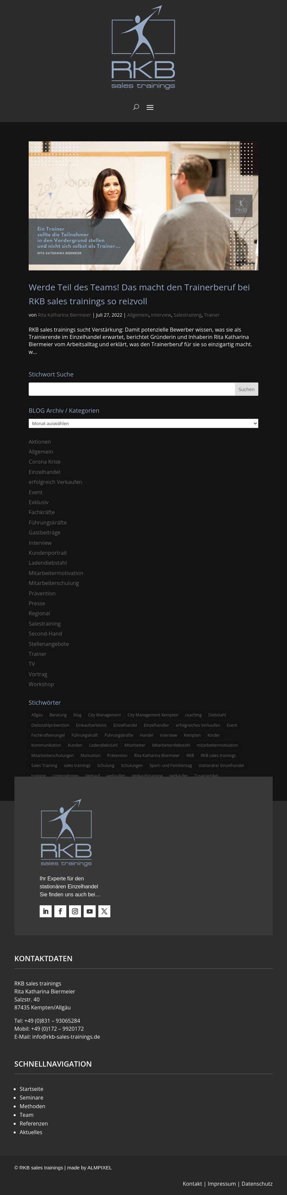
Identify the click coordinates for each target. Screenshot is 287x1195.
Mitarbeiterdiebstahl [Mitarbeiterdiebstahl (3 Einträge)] (171, 745)
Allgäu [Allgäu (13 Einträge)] (37, 715)
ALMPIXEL (99, 1167)
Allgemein (138, 315)
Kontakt (192, 1183)
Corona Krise (45, 461)
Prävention (42, 593)
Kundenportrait (48, 552)
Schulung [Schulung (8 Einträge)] (105, 765)
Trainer (212, 315)
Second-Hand (45, 633)
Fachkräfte (42, 512)
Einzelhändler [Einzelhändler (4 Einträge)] (156, 725)
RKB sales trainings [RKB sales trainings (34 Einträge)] (218, 755)
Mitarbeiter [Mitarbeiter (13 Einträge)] (134, 745)
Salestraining (188, 315)
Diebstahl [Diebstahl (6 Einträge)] (217, 715)
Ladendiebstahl (48, 562)
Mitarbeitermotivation (56, 573)
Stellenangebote (49, 644)
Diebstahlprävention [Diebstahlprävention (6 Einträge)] (50, 725)
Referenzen (34, 1123)
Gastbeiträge (44, 532)
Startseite (31, 1089)
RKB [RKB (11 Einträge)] (190, 755)
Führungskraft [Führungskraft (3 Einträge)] (85, 735)
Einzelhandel (44, 472)
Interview (161, 315)
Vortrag (38, 674)
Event (35, 492)
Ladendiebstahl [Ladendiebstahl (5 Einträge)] (103, 745)
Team (27, 1115)
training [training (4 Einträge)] (38, 776)
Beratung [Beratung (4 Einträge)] (58, 715)
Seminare (31, 1097)
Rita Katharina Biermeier (64, 315)
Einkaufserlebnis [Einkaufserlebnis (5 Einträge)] (91, 725)
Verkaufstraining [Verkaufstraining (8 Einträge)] (147, 776)
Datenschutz (257, 1183)
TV (32, 664)
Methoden (32, 1106)
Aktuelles (31, 1132)
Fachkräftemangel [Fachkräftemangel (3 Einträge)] (48, 735)
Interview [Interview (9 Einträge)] (168, 735)
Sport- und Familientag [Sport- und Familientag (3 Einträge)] (171, 765)
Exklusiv (38, 502)
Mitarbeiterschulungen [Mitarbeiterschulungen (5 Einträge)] (52, 755)
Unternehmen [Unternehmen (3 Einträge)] (65, 776)
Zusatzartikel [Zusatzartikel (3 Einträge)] (206, 776)
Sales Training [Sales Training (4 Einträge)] (44, 765)
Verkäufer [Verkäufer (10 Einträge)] (178, 776)
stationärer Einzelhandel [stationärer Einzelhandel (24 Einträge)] (221, 765)
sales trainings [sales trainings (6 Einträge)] (77, 765)
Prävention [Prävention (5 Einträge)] (117, 755)
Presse (37, 603)
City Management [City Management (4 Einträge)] (104, 715)
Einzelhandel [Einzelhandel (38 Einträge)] (125, 725)
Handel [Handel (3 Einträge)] (146, 735)
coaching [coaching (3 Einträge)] (193, 715)
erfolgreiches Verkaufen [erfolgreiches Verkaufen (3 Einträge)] (198, 725)
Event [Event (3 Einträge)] (232, 725)
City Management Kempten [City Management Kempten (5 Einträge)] (153, 715)
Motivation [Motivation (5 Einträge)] (91, 755)
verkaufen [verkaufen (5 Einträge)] (116, 776)
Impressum (222, 1183)
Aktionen (40, 441)
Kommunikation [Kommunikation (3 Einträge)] (46, 745)
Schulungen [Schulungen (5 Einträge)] (132, 765)
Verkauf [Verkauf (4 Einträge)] (92, 776)
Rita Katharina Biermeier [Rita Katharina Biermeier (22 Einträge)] (157, 755)
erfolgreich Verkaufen (55, 482)
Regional (39, 613)
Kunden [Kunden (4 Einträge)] (75, 745)
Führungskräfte (48, 522)
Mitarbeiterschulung (54, 583)
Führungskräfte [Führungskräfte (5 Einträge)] (119, 735)
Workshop (41, 684)
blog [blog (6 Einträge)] (77, 715)
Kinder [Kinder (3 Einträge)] (214, 735)
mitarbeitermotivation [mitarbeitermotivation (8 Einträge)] (217, 745)
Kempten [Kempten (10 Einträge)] (192, 735)
